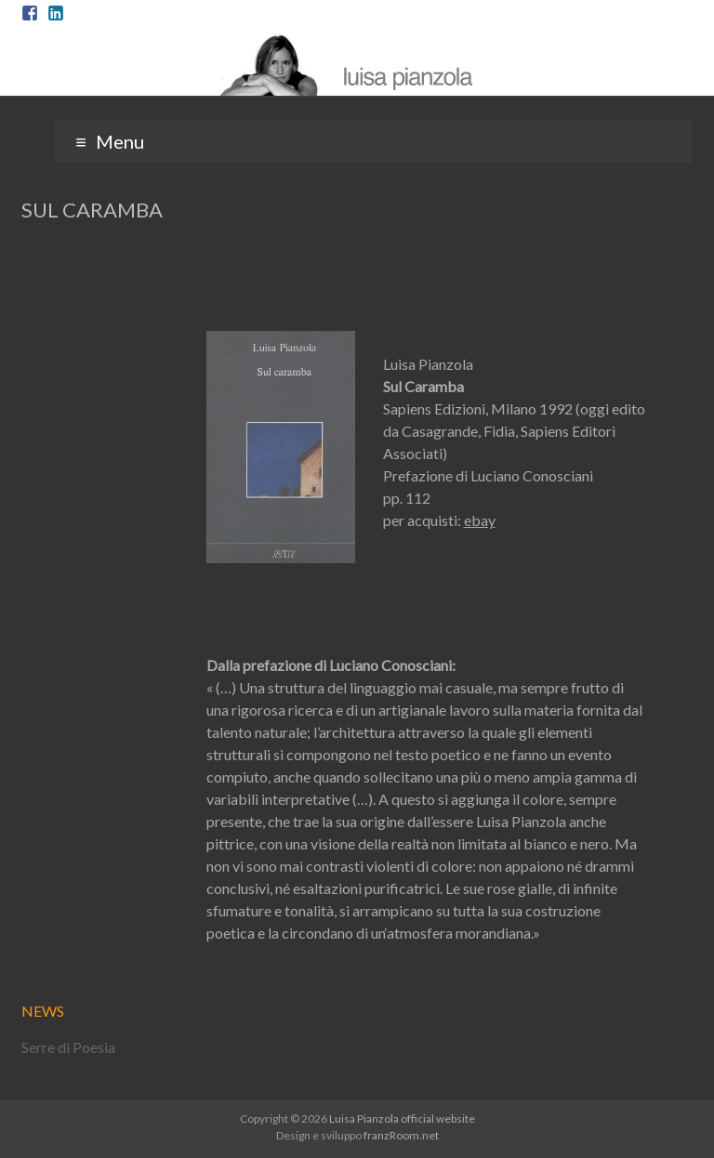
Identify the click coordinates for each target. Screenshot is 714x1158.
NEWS (42, 1011)
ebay (480, 520)
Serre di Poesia (68, 1047)
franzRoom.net (401, 1135)
